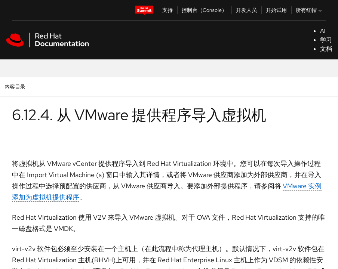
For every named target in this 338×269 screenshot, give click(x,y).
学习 (326, 40)
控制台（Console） (204, 10)
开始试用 (276, 10)
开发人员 (246, 10)
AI (323, 31)
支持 (167, 10)
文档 (326, 49)
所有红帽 (309, 10)
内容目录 (14, 86)
